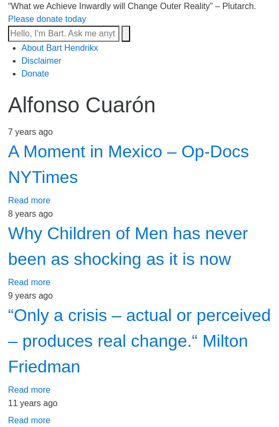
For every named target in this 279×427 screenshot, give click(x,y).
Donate (35, 73)
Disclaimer (41, 60)
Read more (29, 200)
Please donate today (47, 19)
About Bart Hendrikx (59, 47)
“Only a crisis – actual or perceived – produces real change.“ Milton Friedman (139, 341)
